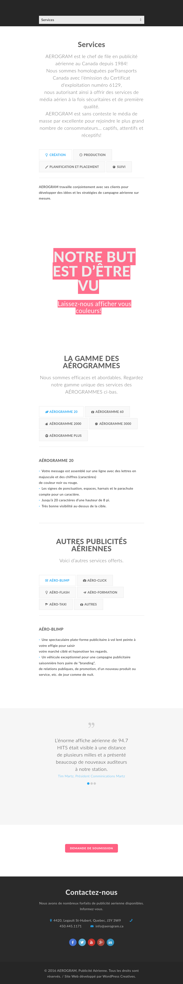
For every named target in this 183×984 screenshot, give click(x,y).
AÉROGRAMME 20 (61, 412)
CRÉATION (55, 155)
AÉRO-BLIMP (57, 580)
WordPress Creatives (119, 976)
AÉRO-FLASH (57, 592)
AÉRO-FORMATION (100, 592)
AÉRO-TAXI (56, 604)
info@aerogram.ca (109, 926)
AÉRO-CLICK (95, 580)
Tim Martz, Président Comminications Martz (88, 783)
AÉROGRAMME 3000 (113, 424)
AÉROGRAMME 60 (107, 412)
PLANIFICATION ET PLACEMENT (72, 167)
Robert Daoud (91, 783)
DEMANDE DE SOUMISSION (91, 848)
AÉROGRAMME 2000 (63, 424)
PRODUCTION (92, 155)
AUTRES (88, 604)
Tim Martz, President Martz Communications (95, 783)
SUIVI (119, 167)
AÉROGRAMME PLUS (63, 436)
